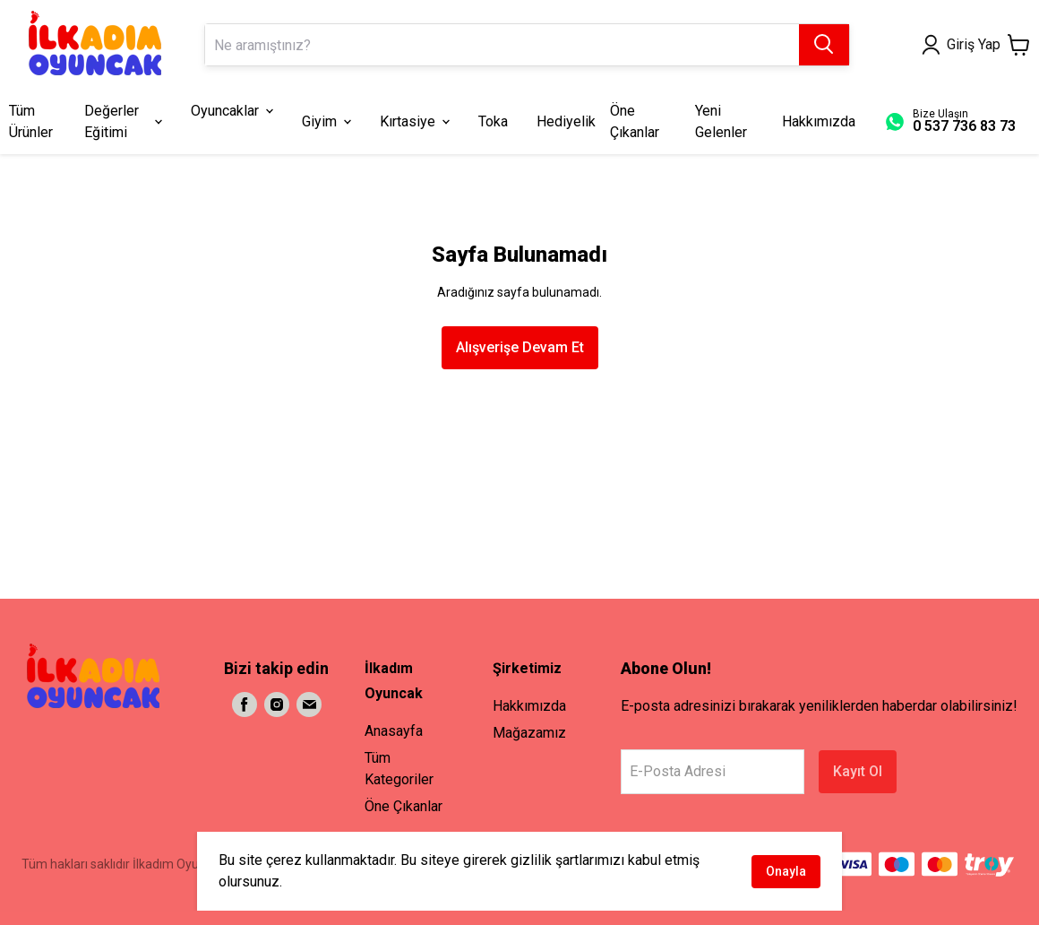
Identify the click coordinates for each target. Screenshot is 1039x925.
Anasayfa (394, 730)
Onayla (786, 871)
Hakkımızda (529, 705)
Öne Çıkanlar (403, 806)
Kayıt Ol (857, 771)
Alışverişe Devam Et (520, 347)
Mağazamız (529, 732)
